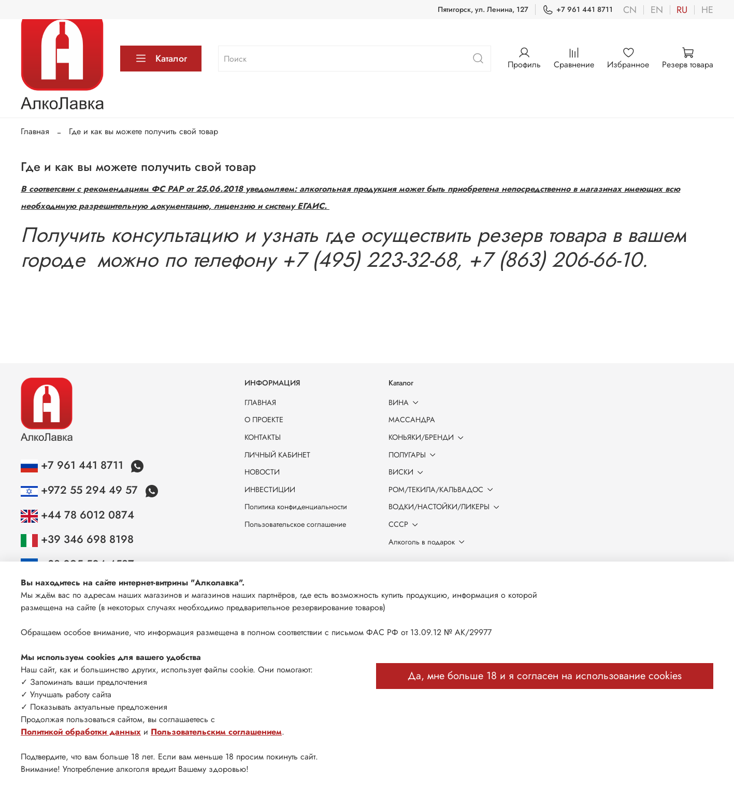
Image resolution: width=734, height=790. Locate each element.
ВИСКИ (407, 472)
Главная (35, 131)
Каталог (161, 58)
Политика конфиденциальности (295, 506)
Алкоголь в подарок (428, 542)
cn (630, 10)
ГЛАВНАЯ (260, 402)
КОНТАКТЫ (262, 437)
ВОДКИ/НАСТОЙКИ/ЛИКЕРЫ (445, 506)
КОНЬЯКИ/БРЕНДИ (427, 437)
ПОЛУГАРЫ (413, 455)
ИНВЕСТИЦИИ (269, 489)
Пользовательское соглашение (295, 524)
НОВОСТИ (262, 472)
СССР (405, 524)
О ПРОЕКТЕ (263, 419)
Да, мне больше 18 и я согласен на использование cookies (545, 675)
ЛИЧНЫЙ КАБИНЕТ (277, 455)
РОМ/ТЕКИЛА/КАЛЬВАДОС (442, 489)
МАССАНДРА (411, 419)
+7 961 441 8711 (577, 9)
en (657, 10)
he (707, 10)
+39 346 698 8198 (77, 539)
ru (682, 10)
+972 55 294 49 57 (81, 490)
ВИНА (405, 402)
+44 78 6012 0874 (77, 515)
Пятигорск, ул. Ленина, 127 (483, 9)
